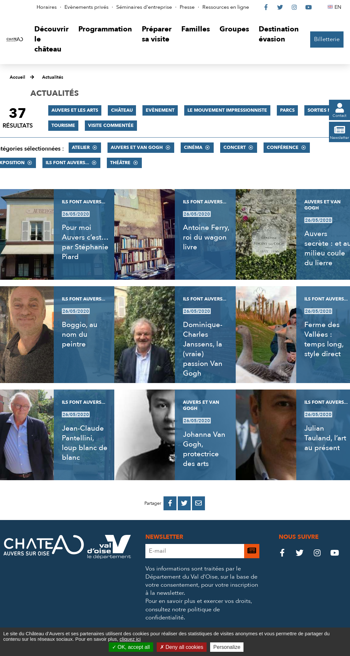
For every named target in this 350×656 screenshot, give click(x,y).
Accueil (17, 77)
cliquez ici (130, 639)
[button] (51, 39)
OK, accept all (131, 647)
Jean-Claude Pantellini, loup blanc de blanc (84, 443)
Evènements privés (86, 7)
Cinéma (193, 147)
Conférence (283, 147)
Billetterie (327, 39)
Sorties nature (327, 110)
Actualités (52, 77)
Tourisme (63, 125)
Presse (187, 7)
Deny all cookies (181, 647)
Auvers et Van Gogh (137, 147)
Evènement (160, 110)
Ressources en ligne (225, 7)
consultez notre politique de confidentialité (182, 613)
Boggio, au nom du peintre (79, 334)
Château (122, 110)
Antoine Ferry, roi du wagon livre (206, 237)
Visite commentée (111, 125)
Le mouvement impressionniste (227, 110)
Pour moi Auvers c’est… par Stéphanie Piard (85, 242)
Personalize (227, 647)
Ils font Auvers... (67, 163)
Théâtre (120, 163)
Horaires (47, 7)
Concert (234, 147)
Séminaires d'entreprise (144, 7)
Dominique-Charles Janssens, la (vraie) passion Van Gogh (202, 349)
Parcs (287, 110)
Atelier (81, 147)
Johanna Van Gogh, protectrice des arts (204, 449)
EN (339, 7)
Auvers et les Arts (74, 110)
